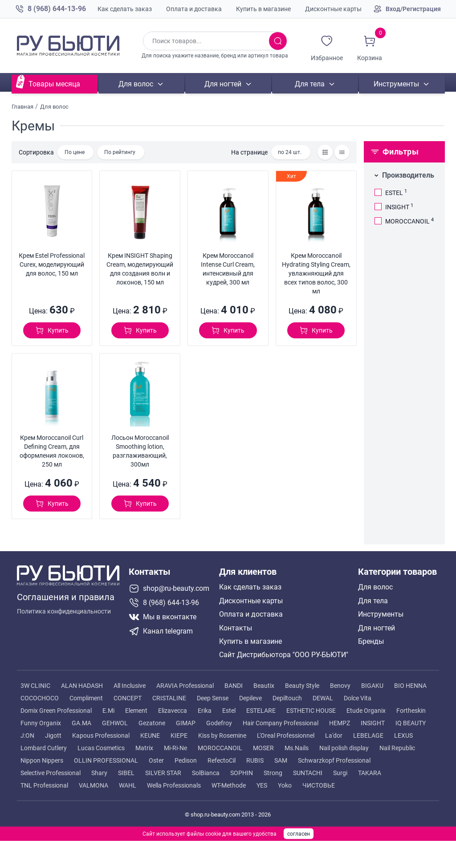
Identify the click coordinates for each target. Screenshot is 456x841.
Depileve (250, 698)
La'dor (333, 735)
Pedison (186, 760)
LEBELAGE (368, 735)
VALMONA (93, 785)
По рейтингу (119, 152)
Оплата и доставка (194, 8)
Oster (156, 760)
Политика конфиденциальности (64, 611)
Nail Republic (397, 748)
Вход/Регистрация (413, 8)
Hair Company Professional (280, 723)
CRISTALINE (169, 698)
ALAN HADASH (82, 685)
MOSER (263, 748)
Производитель (408, 175)
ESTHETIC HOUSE (311, 710)
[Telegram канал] (170, 631)
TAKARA (369, 772)
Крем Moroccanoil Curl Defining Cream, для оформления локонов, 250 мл (52, 451)
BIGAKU (372, 685)
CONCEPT (128, 698)
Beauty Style (302, 685)
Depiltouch (287, 698)
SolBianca (206, 772)
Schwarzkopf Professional (334, 760)
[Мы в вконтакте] (170, 617)
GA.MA (81, 723)
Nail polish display (344, 748)
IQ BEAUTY (410, 723)
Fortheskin (411, 710)
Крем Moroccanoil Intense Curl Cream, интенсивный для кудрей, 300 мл (228, 269)
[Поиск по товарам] (206, 41)
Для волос (135, 84)
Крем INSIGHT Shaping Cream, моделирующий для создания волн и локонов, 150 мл (139, 269)
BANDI (233, 685)
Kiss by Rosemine (222, 735)
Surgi (340, 772)
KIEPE (179, 735)
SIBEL (126, 772)
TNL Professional (44, 785)
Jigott (53, 735)
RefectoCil (222, 760)
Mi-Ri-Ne (175, 748)
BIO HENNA (410, 685)
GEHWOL (115, 723)
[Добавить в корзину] (52, 330)
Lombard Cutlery (43, 748)
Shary (99, 772)
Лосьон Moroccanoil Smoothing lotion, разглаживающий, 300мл (140, 451)
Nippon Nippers (41, 760)
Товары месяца (54, 84)
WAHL (127, 785)
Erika (205, 710)
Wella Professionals (174, 785)
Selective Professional (50, 772)
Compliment (86, 698)
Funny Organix (40, 723)
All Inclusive (130, 685)
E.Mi (108, 710)
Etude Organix (366, 710)
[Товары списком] (342, 152)
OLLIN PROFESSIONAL (106, 760)
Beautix (263, 685)
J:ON (27, 735)
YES (261, 785)
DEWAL (323, 698)
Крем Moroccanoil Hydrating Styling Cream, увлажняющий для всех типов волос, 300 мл (316, 273)
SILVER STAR (163, 772)
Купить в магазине (263, 8)
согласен (298, 834)
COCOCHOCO (39, 698)
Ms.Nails (297, 748)
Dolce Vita (357, 698)
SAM (280, 760)
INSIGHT (373, 723)
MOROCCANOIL (220, 748)
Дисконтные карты (333, 8)
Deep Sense (212, 698)
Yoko (285, 785)
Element (136, 710)
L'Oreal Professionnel (285, 735)
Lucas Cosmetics (101, 748)
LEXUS (403, 735)
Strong (273, 772)
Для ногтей (222, 84)
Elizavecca (172, 710)
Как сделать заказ (125, 8)
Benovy (340, 685)
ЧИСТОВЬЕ (318, 785)
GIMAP (185, 723)
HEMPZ (339, 723)
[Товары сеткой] (325, 152)
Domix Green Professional (56, 710)
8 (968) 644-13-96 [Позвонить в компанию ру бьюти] (57, 8)
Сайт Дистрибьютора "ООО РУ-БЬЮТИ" (283, 655)
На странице (249, 152)
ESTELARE (261, 710)
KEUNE (150, 735)
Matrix (144, 748)
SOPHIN (241, 772)
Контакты (235, 628)
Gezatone (151, 723)
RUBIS (255, 760)
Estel (229, 710)
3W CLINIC (35, 685)
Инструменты (396, 84)
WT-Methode (229, 785)
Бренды (371, 642)
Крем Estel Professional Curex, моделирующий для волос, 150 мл (52, 264)
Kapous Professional (101, 735)
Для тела (309, 84)
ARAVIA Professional (185, 685)
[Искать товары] (278, 41)
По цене (75, 152)
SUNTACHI (307, 772)
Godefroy (219, 723)
